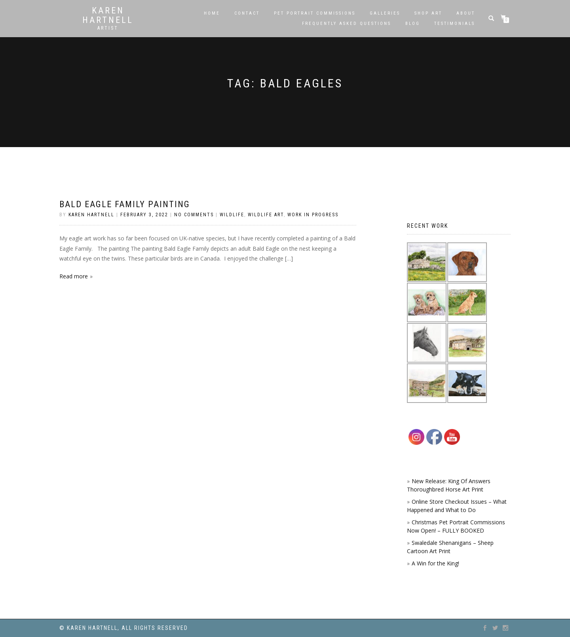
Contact (247, 13)
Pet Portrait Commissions (314, 13)
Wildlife (232, 214)
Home (212, 13)
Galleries (385, 13)
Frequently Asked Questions (346, 23)
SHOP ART (428, 13)
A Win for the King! (435, 563)
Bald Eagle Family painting (124, 204)
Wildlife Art (266, 214)
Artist (107, 28)
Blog (412, 23)
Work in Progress (312, 214)
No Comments (194, 214)
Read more (73, 276)
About (465, 13)
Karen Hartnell (107, 15)
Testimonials (454, 23)
